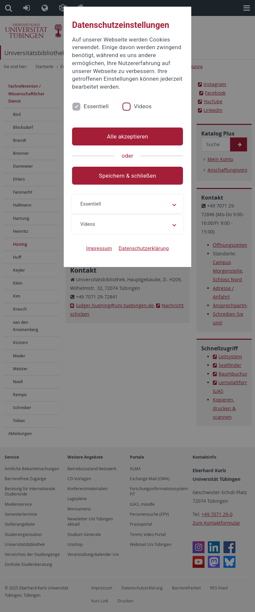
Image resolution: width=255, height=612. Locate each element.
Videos (143, 106)
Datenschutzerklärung (144, 248)
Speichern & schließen (127, 175)
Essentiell (96, 106)
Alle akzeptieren (127, 136)
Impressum (99, 248)
